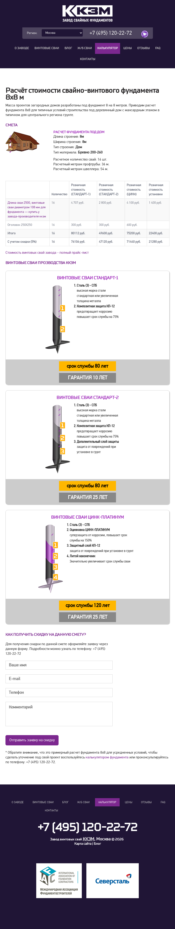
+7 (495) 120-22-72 (111, 33)
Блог (68, 48)
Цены (127, 48)
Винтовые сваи (46, 48)
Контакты (87, 59)
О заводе (22, 48)
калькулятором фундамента (107, 757)
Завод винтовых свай (66, 840)
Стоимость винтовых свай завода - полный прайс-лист (47, 253)
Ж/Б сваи (84, 48)
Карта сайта (82, 844)
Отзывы (143, 48)
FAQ (157, 48)
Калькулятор (107, 48)
